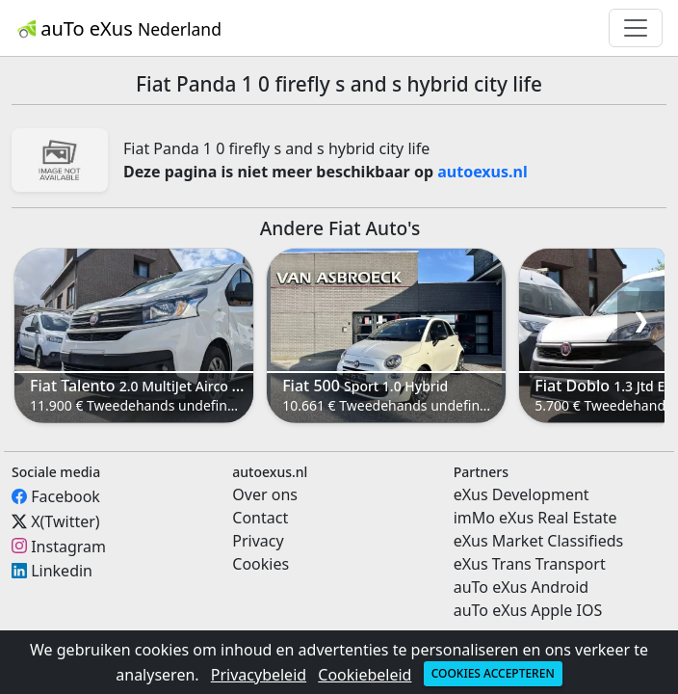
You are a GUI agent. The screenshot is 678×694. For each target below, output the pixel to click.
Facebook (65, 496)
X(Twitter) (65, 521)
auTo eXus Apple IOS (528, 610)
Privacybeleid (258, 674)
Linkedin (61, 570)
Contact (260, 517)
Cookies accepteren (493, 673)
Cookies (260, 563)
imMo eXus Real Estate (535, 517)
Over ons (265, 494)
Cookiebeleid (364, 674)
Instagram (68, 545)
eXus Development (521, 494)
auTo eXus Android (521, 587)
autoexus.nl (482, 171)
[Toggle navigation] (636, 28)
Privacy (257, 540)
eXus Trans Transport (530, 563)
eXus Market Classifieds (539, 540)
